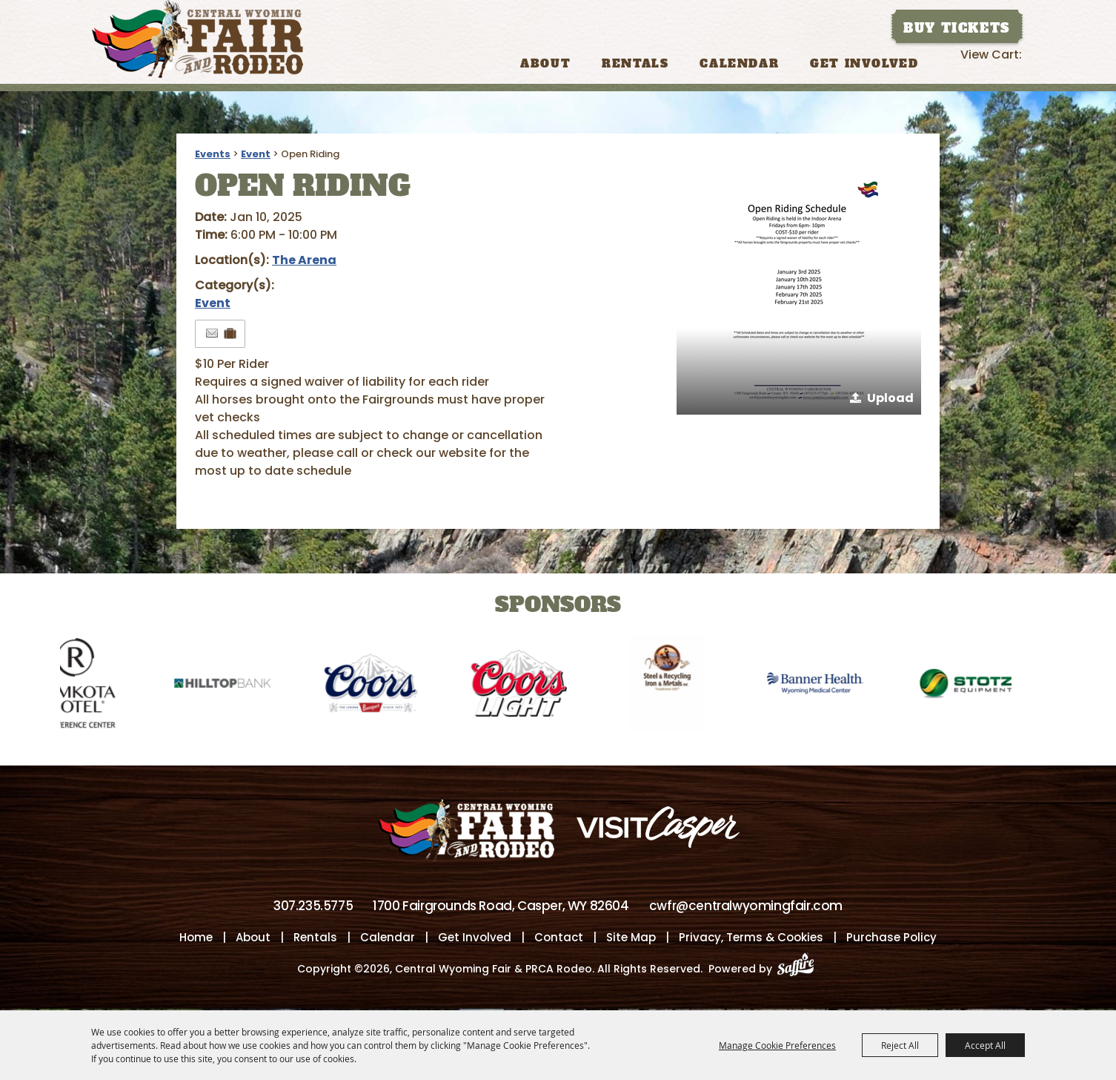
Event (255, 154)
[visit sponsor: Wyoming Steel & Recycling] (676, 686)
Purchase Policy (891, 938)
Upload (890, 397)
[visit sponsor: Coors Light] (528, 686)
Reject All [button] (900, 1045)
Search (947, 62)
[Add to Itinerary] (231, 333)
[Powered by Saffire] (800, 970)
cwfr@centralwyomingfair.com (746, 907)
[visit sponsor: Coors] (380, 686)
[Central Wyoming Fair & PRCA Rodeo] (197, 39)
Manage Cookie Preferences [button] (777, 1045)
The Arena (304, 260)
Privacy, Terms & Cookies (751, 938)
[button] (799, 292)
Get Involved (864, 63)
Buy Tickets (956, 28)
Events (212, 154)
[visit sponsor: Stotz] (973, 686)
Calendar (739, 63)
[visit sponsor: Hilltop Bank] (232, 686)
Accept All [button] (985, 1045)
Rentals (635, 63)
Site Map (631, 938)
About (545, 63)
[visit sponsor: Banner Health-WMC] (825, 686)
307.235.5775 (313, 907)
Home (196, 938)
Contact (558, 938)
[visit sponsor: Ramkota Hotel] (84, 686)
